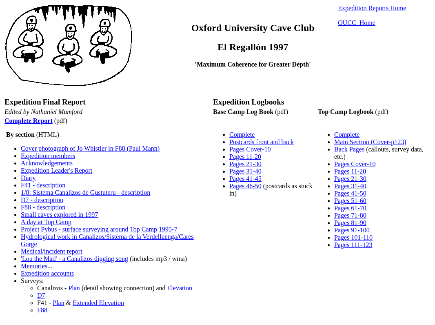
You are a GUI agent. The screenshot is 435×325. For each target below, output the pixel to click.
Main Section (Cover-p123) (370, 141)
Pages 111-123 (353, 244)
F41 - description (43, 185)
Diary (28, 177)
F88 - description (43, 207)
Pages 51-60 (350, 200)
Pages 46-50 (245, 186)
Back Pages (349, 149)
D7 (41, 295)
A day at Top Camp (46, 221)
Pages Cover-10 (250, 149)
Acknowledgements (47, 163)
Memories (34, 266)
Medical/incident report (51, 251)
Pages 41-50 (350, 193)
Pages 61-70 (350, 208)
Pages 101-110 (353, 237)
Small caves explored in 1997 (59, 214)
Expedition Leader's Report (56, 170)
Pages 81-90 (350, 222)
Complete (242, 134)
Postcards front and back (261, 141)
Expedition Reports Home (372, 7)
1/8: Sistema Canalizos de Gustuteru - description (85, 192)
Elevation (179, 288)
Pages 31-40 (245, 171)
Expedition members (48, 155)
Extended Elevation (98, 302)
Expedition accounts (47, 273)
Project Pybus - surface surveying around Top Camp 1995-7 (99, 229)
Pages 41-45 (245, 178)
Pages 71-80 (350, 215)
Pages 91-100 (352, 230)
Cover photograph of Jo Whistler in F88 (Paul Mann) (90, 148)
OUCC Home (356, 22)
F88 (42, 310)
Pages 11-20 (245, 156)
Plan (74, 288)
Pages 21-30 (245, 163)
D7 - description (42, 199)
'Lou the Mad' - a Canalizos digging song (74, 258)
